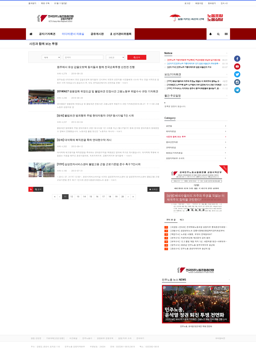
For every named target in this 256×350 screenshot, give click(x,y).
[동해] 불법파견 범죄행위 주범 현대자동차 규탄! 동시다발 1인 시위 (95, 115)
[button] (30, 189)
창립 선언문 (36, 338)
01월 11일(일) (60, 3)
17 (103, 196)
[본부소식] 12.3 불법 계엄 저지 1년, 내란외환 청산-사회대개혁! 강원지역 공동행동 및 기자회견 (196, 241)
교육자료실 (171, 147)
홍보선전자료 (172, 142)
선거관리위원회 (120, 33)
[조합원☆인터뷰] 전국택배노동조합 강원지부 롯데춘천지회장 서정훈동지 (196, 227)
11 (65, 196)
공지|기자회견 (47, 33)
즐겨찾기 (32, 3)
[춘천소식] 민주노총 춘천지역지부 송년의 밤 (187, 248)
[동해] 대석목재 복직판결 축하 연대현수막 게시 (84, 139)
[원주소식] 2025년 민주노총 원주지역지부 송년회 (189, 245)
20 (122, 196)
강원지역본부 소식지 (175, 158)
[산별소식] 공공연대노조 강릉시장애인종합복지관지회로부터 (194, 230)
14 (84, 196)
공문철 (169, 125)
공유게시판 (97, 33)
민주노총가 (87, 338)
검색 (137, 57)
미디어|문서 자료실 (73, 33)
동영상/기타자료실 (174, 152)
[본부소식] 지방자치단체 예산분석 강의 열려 (187, 237)
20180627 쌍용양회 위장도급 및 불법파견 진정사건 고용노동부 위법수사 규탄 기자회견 (107, 91)
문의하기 (140, 338)
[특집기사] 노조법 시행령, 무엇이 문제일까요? (188, 234)
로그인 (187, 3)
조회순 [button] (153, 189)
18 (110, 196)
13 (78, 196)
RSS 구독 (45, 3)
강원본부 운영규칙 (105, 338)
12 (72, 196)
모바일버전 (220, 338)
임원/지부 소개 (124, 338)
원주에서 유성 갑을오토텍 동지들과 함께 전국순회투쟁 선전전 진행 (96, 67)
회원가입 (199, 3)
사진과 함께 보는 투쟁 (43, 43)
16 (97, 196)
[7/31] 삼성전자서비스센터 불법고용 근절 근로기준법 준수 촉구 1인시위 (99, 164)
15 (91, 196)
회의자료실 (171, 131)
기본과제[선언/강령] (55, 338)
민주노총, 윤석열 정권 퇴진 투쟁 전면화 (196, 326)
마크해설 (73, 338)
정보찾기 (212, 3)
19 (116, 196)
